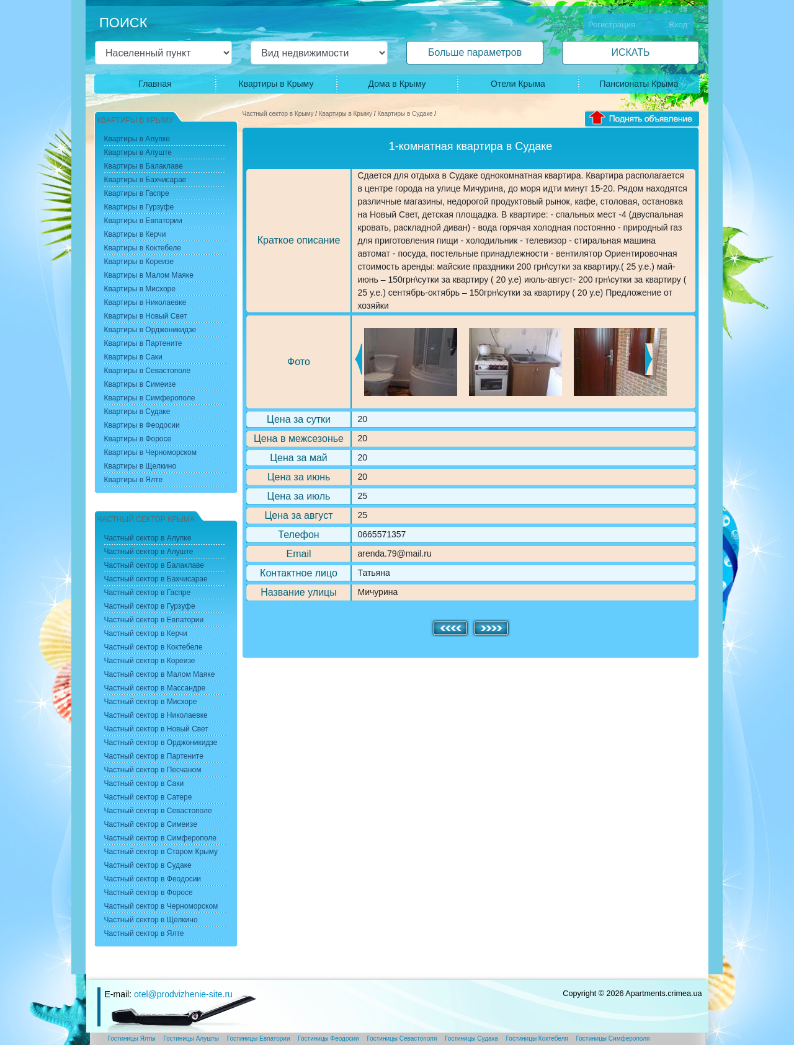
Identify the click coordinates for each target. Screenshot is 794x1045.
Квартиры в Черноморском (150, 452)
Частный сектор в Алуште (149, 551)
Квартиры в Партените (143, 343)
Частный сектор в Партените (153, 756)
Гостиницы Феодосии (328, 1038)
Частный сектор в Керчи (145, 633)
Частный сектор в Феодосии (153, 879)
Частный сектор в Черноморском (161, 906)
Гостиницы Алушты (191, 1038)
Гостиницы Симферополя (613, 1038)
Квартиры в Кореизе (139, 261)
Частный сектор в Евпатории (154, 619)
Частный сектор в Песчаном (153, 769)
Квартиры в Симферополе (149, 398)
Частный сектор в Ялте (144, 933)
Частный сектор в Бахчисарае (156, 579)
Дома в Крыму (397, 84)
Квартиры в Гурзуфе (139, 207)
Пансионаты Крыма (638, 84)
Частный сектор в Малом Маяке (159, 674)
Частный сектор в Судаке (148, 865)
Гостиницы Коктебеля (537, 1038)
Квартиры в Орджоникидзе (150, 329)
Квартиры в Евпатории (143, 220)
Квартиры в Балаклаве (143, 166)
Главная (154, 84)
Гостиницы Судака (471, 1038)
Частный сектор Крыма (146, 519)
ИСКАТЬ (630, 52)
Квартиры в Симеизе (140, 384)
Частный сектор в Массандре (155, 688)
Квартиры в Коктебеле (143, 248)
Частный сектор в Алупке (148, 538)
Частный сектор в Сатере (148, 797)
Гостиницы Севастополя (402, 1038)
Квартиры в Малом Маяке (149, 275)
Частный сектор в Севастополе (158, 810)
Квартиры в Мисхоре (140, 288)
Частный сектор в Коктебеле (153, 647)
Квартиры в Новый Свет (145, 316)
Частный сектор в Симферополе (160, 838)
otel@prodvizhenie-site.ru (183, 994)
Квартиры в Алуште (138, 152)
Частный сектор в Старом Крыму (161, 851)
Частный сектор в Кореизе (149, 660)
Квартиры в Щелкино (140, 466)
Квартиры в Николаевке (145, 302)
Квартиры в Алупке (137, 138)
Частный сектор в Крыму (278, 113)
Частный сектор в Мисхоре (150, 701)
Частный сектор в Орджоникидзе (161, 742)
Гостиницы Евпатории (258, 1038)
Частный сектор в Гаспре (147, 592)
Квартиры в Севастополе (147, 370)
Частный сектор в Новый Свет (156, 729)
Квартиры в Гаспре (136, 193)
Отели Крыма (518, 84)
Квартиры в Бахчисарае (145, 179)
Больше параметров (475, 52)
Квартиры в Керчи (135, 234)
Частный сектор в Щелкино (151, 919)
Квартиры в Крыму (276, 84)
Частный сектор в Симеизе (150, 824)
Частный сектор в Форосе (148, 892)
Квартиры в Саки (133, 357)
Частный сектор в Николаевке (156, 715)
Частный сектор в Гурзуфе (149, 606)
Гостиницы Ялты (132, 1038)
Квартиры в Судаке (404, 113)
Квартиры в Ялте (133, 479)
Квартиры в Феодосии (142, 425)
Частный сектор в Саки (144, 783)
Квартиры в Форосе (138, 438)
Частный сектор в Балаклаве (154, 565)
